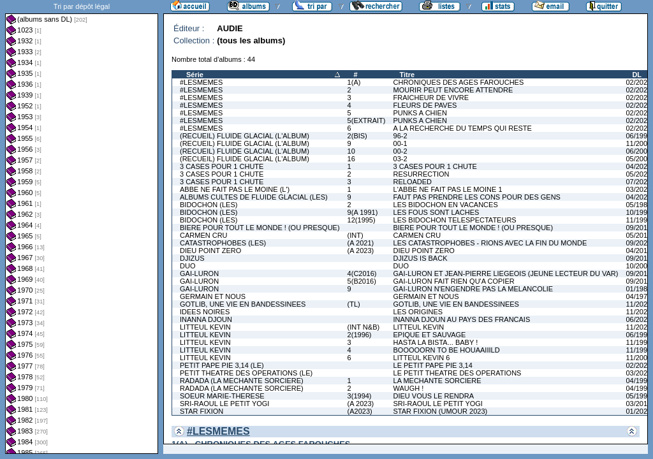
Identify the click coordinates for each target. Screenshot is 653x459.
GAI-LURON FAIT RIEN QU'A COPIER (454, 281)
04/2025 (638, 197)
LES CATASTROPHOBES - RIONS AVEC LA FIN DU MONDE (490, 243)
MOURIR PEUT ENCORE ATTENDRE (453, 90)
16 (351, 159)
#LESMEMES (201, 82)
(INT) (355, 235)
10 (351, 151)
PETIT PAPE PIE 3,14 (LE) (222, 365)
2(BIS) (357, 136)
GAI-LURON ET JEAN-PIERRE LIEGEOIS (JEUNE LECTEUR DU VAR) (506, 273)
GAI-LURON (199, 273)
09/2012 (638, 258)
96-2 (400, 136)
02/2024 (638, 105)
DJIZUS (192, 258)
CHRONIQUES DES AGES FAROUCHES (458, 82)
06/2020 (638, 319)
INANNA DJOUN (206, 319)
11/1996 (638, 350)
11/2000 (638, 143)
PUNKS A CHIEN (420, 113)
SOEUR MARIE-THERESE (222, 396)
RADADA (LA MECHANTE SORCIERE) (242, 380)
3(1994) (360, 396)
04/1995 (638, 388)
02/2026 (638, 128)
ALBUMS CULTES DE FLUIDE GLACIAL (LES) (254, 197)
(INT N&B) (364, 327)
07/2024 (638, 182)
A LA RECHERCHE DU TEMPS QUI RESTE (462, 128)
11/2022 (638, 327)
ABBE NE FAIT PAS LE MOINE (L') (235, 189)
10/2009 (638, 266)
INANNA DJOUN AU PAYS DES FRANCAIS (462, 319)
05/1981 (638, 204)
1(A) (354, 82)
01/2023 (638, 411)
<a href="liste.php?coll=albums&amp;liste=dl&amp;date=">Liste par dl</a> (81, 227)
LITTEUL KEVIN (205, 327)
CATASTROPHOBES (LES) (223, 243)
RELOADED (412, 182)
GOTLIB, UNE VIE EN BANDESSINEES (242, 304)
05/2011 (638, 235)
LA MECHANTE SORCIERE (437, 380)
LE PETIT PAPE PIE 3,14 (433, 365)
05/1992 (638, 396)
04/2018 (638, 250)
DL (637, 74)
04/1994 (638, 380)
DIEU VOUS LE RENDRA (433, 396)
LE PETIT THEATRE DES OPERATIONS (457, 373)
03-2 (400, 159)
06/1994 (638, 335)
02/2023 (638, 97)
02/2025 (638, 113)
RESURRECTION (421, 174)
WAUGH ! (408, 388)
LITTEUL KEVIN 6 (421, 357)
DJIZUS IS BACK (420, 258)
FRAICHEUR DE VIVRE (431, 97)
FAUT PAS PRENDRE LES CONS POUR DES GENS (477, 197)
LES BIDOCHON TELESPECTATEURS (455, 220)
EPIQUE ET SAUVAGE (429, 335)
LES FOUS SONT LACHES (436, 212)
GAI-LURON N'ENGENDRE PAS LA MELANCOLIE (473, 289)
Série (194, 74)
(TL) (354, 304)
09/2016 (638, 227)
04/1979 (638, 296)
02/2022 (638, 82)
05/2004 (638, 159)
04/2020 (638, 166)
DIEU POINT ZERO (210, 250)
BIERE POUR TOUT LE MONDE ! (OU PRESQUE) (260, 227)
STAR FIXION (201, 411)
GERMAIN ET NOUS (213, 296)
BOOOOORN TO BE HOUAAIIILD (446, 350)
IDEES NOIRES (205, 312)
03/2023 (638, 189)
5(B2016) (362, 281)
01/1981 (638, 289)
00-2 (400, 151)
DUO (187, 266)
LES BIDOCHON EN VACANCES (445, 204)
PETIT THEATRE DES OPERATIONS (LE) (246, 373)
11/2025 (638, 304)
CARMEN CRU (204, 235)
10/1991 (638, 212)
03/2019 (638, 403)
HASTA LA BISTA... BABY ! (435, 342)
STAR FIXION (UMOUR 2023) (440, 411)
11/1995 (638, 342)
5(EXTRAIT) (367, 120)
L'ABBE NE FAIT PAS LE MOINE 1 (448, 189)
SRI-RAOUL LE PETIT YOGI (224, 403)
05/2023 (638, 174)
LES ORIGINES (418, 312)
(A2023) (360, 411)
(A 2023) (361, 250)
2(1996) (360, 335)
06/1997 (638, 136)
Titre (407, 74)
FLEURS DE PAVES (425, 105)
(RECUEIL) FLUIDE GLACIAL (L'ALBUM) (244, 136)
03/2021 (638, 373)
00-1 (400, 143)
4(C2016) (362, 273)
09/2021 (638, 243)
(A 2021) (361, 243)
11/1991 (638, 220)
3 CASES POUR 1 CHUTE (221, 166)
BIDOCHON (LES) (208, 204)
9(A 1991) (363, 212)
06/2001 (638, 151)
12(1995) (362, 220)
